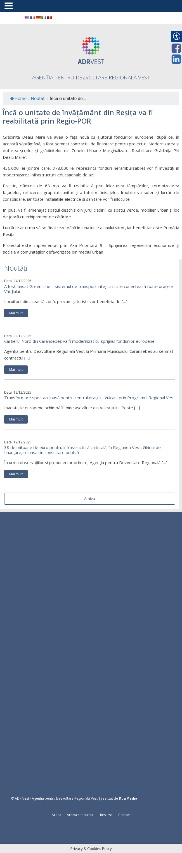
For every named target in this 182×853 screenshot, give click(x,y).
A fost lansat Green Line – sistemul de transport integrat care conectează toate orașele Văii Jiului (88, 289)
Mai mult (16, 313)
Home (18, 98)
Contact (124, 814)
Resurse (106, 814)
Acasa (56, 814)
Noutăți (38, 98)
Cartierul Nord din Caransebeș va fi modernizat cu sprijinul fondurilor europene (79, 341)
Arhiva (89, 498)
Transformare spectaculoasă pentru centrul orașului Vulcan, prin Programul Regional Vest (89, 397)
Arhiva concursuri (80, 814)
